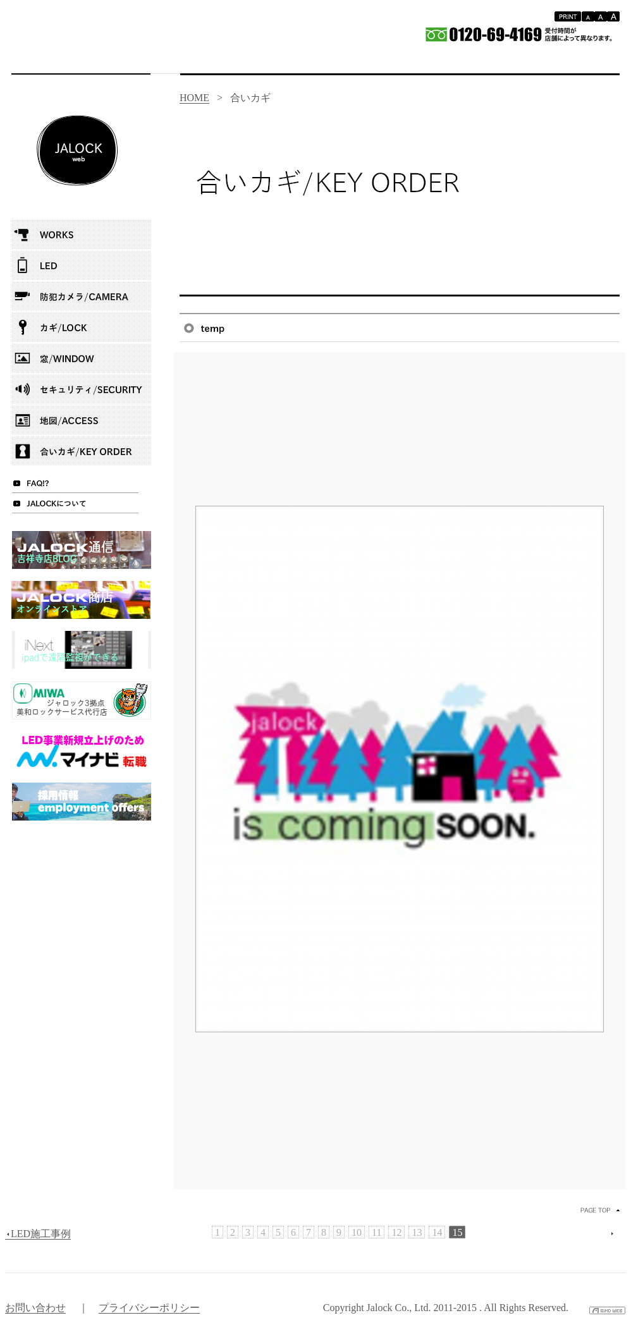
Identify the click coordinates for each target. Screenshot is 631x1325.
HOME (194, 97)
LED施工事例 (38, 1234)
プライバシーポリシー (149, 1307)
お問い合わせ (35, 1307)
